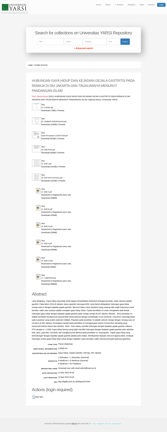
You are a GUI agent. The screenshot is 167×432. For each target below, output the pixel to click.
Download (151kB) (49, 181)
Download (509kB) (49, 250)
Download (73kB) (48, 110)
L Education (63, 357)
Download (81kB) (48, 139)
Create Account (40, 65)
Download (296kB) (49, 198)
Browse (120, 5)
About (108, 5)
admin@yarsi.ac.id (88, 368)
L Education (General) (79, 357)
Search (125, 42)
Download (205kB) (49, 215)
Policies (151, 5)
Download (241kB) (49, 167)
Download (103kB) (49, 124)
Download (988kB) (49, 284)
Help (142, 5)
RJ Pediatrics (75, 364)
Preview (60, 110)
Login (161, 5)
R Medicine (63, 361)
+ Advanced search (83, 48)
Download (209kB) (49, 232)
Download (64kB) (48, 153)
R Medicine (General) (79, 361)
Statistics (131, 5)
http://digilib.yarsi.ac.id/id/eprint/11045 (74, 382)
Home (98, 5)
